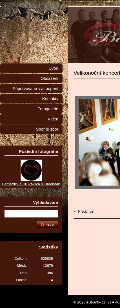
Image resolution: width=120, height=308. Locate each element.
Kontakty (50, 98)
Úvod (53, 68)
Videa (53, 119)
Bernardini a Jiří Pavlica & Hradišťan (31, 184)
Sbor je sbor (47, 129)
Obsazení (49, 78)
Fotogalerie (47, 109)
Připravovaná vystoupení (35, 88)
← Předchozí (84, 211)
